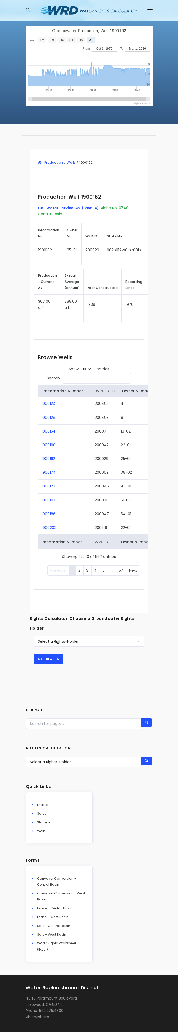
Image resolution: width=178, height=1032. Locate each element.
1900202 (49, 527)
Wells (71, 162)
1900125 (48, 417)
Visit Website (37, 1017)
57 (121, 570)
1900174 (49, 472)
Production (53, 162)
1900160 (49, 445)
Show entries (89, 369)
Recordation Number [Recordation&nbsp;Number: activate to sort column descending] (63, 390)
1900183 (48, 500)
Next (133, 570)
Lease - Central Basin (54, 908)
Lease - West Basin (53, 917)
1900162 (48, 458)
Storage (44, 822)
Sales (41, 813)
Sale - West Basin (51, 934)
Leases (43, 805)
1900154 (49, 431)
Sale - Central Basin (53, 925)
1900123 (48, 403)
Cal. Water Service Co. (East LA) (68, 207)
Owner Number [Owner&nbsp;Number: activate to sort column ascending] (136, 390)
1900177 (49, 486)
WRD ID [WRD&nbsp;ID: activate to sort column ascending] (102, 390)
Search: (89, 378)
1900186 (49, 514)
